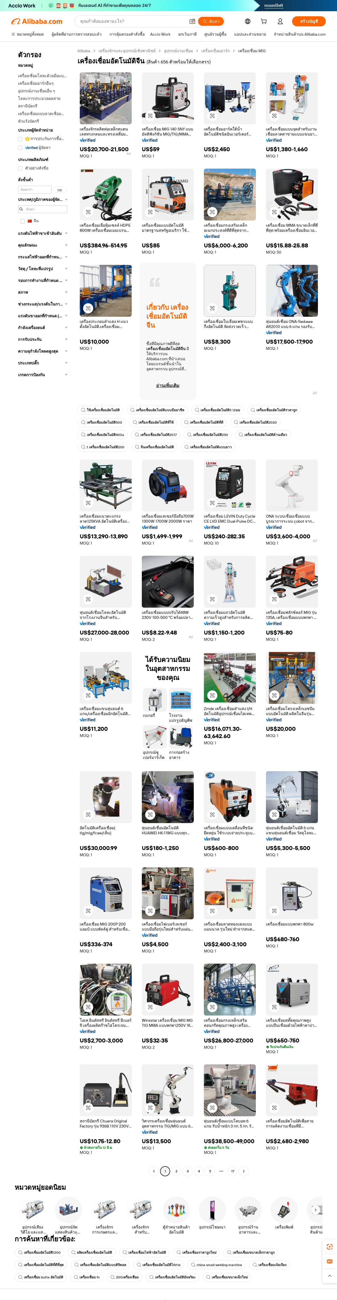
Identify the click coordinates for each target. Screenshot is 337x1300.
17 (232, 1171)
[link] (329, 1246)
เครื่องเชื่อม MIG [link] (252, 51)
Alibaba (84, 51)
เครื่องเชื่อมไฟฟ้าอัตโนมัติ (144, 1252)
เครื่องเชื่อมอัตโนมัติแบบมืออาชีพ (157, 410)
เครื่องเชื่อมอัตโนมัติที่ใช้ (153, 422)
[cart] (265, 22)
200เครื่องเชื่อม (124, 1277)
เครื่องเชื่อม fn (87, 1277)
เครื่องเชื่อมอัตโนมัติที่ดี (203, 422)
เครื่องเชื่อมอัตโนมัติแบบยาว (208, 447)
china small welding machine (216, 1265)
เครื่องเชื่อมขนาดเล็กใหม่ (227, 1277)
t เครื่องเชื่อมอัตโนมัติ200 (102, 447)
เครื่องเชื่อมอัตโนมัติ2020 (255, 422)
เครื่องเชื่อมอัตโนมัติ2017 (156, 435)
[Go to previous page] (154, 1171)
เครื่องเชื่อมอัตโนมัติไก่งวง (158, 1265)
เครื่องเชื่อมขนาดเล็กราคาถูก (251, 1252)
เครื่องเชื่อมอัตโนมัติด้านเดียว (263, 435)
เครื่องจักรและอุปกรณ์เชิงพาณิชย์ (127, 51)
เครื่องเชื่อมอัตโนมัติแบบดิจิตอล (100, 1265)
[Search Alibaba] (132, 21)
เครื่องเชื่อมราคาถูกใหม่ (197, 1252)
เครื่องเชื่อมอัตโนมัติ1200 (39, 1252)
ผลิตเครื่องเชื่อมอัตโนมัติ (91, 1252)
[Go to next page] (244, 1171)
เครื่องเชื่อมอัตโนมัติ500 (101, 422)
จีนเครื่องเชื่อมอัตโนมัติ (154, 447)
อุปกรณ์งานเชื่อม (178, 51)
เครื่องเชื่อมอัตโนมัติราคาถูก (274, 410)
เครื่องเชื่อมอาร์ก (215, 51)
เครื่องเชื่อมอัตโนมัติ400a (102, 435)
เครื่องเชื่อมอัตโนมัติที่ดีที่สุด (41, 1265)
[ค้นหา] (211, 21)
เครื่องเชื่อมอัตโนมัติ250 (207, 435)
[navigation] (43, 612)
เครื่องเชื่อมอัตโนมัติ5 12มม (217, 410)
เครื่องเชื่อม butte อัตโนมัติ (40, 1277)
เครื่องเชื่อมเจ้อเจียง (269, 1265)
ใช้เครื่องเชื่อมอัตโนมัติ (100, 410)
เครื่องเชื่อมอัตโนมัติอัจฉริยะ (172, 1277)
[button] (192, 21)
